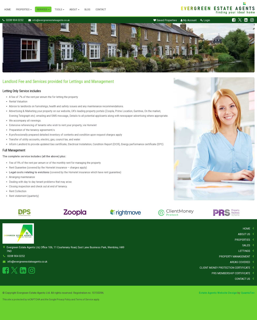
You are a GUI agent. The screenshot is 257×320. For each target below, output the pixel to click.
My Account (189, 20)
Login (205, 20)
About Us (244, 234)
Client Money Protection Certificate (225, 267)
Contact (101, 9)
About (74, 9)
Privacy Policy (64, 299)
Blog (87, 9)
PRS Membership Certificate (231, 273)
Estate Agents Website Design (218, 292)
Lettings (244, 251)
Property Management (234, 256)
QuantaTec (248, 292)
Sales (246, 245)
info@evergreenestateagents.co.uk (51, 20)
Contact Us (242, 278)
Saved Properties (165, 20)
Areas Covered (240, 262)
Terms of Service (84, 299)
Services (43, 9)
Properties (24, 9)
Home (7, 9)
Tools (59, 9)
